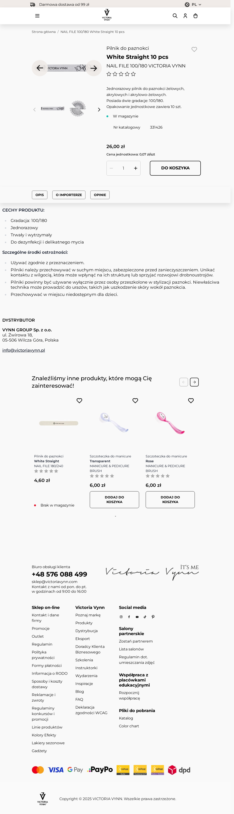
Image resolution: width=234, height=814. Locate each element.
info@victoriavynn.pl (23, 350)
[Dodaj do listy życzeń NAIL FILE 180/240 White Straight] (79, 400)
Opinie (100, 195)
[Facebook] (129, 617)
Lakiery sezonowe (48, 743)
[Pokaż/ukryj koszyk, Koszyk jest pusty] (195, 16)
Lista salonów (131, 649)
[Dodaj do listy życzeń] (194, 49)
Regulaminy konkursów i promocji (43, 714)
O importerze (69, 195)
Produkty (84, 623)
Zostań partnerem (136, 641)
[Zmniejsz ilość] (111, 168)
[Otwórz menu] (37, 15)
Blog (79, 692)
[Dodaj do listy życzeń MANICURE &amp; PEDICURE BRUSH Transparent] (135, 400)
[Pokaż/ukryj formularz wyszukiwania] (175, 16)
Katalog (126, 718)
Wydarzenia (86, 676)
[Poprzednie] (40, 68)
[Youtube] (137, 617)
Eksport (82, 639)
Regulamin (42, 644)
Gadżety (39, 751)
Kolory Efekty (44, 735)
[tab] (115, 516)
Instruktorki (86, 668)
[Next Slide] (194, 382)
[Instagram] (121, 617)
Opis (39, 195)
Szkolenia (84, 660)
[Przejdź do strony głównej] (107, 15)
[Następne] (94, 68)
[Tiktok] (145, 617)
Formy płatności (47, 666)
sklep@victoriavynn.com (54, 582)
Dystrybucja (86, 631)
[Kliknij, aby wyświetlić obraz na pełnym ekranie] (67, 68)
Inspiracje (84, 684)
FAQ (79, 699)
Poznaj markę (88, 615)
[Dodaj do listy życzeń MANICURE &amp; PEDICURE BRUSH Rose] (191, 400)
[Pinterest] (153, 617)
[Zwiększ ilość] (135, 168)
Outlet (38, 636)
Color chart (129, 726)
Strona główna (44, 32)
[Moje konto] (185, 16)
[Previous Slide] (183, 382)
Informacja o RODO (49, 673)
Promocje (41, 629)
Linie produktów (47, 727)
